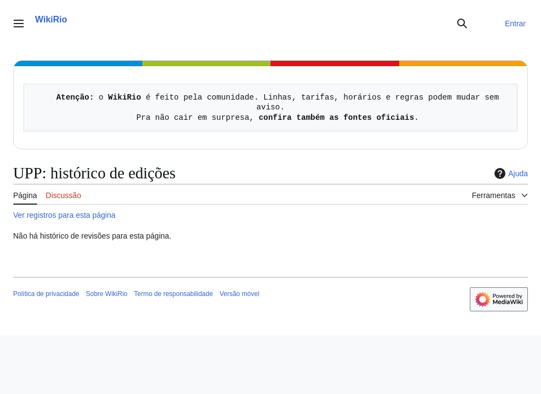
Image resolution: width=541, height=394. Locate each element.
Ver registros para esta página (64, 215)
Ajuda (510, 173)
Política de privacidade (46, 294)
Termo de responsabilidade (173, 294)
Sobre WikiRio (107, 294)
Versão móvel (240, 294)
